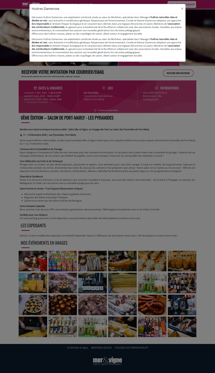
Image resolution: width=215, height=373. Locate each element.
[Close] (182, 8)
